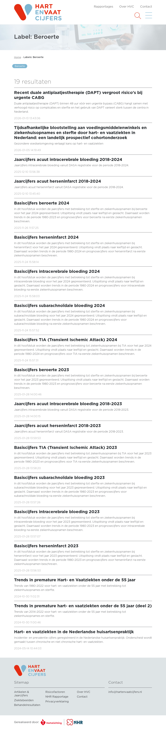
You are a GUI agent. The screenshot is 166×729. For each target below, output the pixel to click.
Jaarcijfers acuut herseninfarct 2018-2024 (57, 181)
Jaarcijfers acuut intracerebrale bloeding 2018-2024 (68, 159)
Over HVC (126, 6)
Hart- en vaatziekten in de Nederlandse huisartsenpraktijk (74, 631)
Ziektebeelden (24, 700)
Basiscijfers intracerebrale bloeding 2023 (57, 511)
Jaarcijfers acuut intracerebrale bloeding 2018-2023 (68, 403)
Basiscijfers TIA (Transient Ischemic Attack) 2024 (65, 339)
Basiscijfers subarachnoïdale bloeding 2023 (59, 477)
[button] (138, 15)
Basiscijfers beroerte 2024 (41, 203)
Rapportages (103, 6)
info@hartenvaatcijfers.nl (125, 691)
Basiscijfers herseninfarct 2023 (46, 545)
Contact (146, 6)
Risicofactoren (55, 691)
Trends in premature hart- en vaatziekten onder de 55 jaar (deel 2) (83, 605)
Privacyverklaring (57, 701)
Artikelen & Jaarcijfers (21, 693)
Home (17, 57)
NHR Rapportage (56, 696)
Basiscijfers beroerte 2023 (41, 369)
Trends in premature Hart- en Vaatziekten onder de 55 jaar (74, 579)
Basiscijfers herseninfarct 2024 (46, 237)
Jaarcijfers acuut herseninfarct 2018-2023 (57, 425)
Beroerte (20, 66)
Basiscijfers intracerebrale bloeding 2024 (57, 271)
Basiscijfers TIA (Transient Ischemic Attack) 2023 (65, 447)
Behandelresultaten (27, 705)
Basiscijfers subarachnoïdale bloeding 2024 (59, 305)
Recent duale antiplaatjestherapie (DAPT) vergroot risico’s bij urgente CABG (78, 95)
